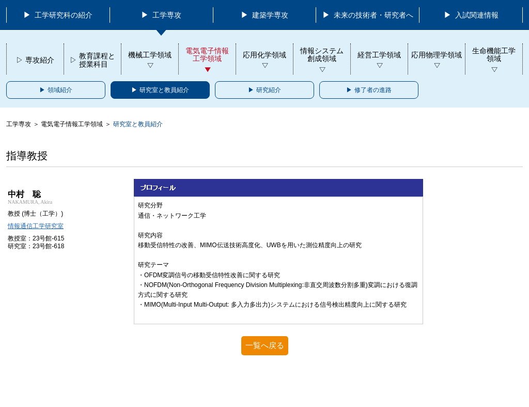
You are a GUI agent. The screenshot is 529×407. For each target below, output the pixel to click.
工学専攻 (165, 15)
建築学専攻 (269, 15)
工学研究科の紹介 (62, 15)
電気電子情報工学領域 (72, 124)
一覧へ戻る (264, 345)
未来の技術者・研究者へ (372, 15)
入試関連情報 (476, 15)
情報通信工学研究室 (36, 226)
